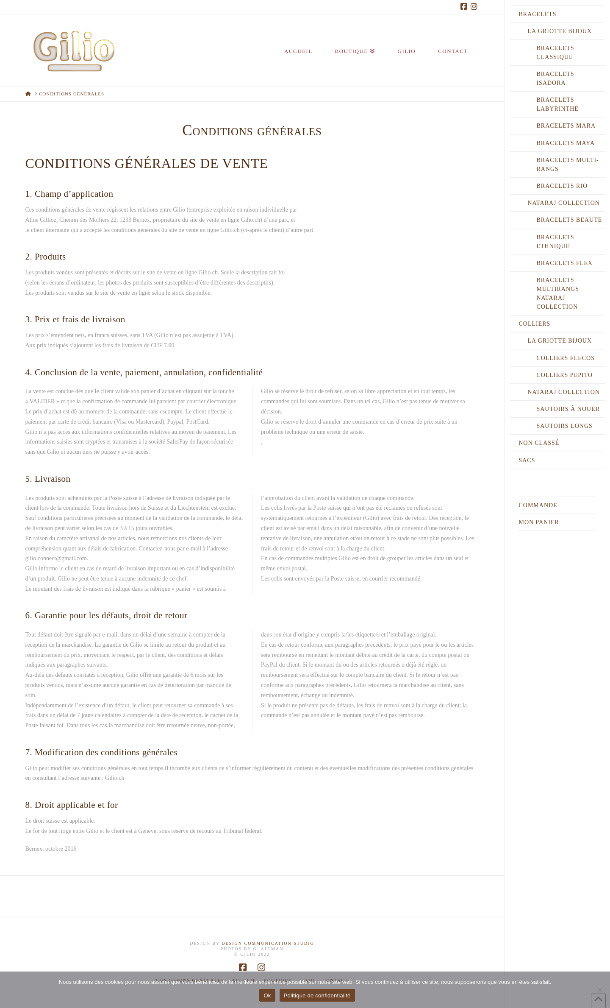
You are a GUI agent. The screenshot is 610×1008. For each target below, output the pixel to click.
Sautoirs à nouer (568, 409)
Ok (267, 995)
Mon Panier (538, 522)
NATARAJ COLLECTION (563, 203)
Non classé (538, 443)
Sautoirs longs (564, 426)
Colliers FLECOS (565, 358)
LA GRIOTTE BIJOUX (559, 31)
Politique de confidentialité (317, 995)
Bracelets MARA (566, 126)
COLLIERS (534, 324)
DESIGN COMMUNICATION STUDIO (268, 943)
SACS (526, 460)
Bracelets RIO (562, 186)
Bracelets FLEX (564, 263)
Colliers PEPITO (564, 375)
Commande (537, 505)
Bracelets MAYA (565, 143)
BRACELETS (537, 14)
